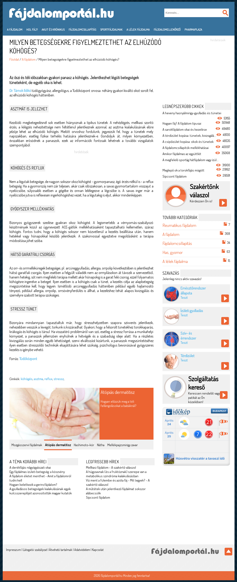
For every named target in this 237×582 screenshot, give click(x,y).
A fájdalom (14, 29)
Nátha (100, 445)
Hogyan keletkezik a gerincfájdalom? (33, 484)
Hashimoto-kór (84, 445)
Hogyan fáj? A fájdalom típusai (182, 123)
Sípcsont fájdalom (98, 497)
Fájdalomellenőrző (167, 29)
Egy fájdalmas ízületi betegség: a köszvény (37, 472)
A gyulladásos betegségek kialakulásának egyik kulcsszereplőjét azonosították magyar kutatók (40, 491)
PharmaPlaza (193, 29)
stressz (59, 379)
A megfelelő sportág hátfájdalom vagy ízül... (191, 160)
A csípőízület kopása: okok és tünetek (188, 141)
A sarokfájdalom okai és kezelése (185, 129)
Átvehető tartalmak (60, 550)
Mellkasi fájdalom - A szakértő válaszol (111, 467)
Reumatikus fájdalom (179, 225)
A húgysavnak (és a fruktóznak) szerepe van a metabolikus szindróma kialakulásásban (116, 474)
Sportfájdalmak (111, 29)
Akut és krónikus (53, 29)
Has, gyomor (173, 252)
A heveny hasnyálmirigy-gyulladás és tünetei (192, 113)
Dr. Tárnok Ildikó (20, 90)
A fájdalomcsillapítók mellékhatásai (186, 148)
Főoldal (14, 59)
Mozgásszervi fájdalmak (26, 445)
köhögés (26, 379)
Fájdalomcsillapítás (82, 29)
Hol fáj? (32, 29)
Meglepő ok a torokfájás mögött (183, 170)
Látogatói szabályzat (35, 550)
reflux (48, 379)
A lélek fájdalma (138, 29)
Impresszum (13, 550)
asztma (38, 379)
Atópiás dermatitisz (118, 392)
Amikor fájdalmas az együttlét (182, 154)
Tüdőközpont (28, 358)
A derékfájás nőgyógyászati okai (30, 467)
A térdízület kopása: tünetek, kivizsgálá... (189, 135)
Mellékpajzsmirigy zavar (122, 445)
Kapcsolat (98, 550)
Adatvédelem (82, 550)
